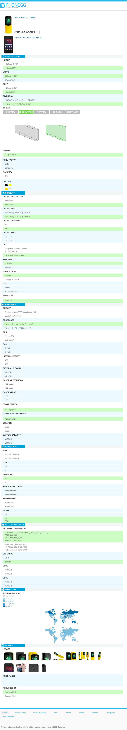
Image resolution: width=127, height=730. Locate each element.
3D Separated (26, 112)
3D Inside (57, 112)
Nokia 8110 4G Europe (25, 18)
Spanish (95, 713)
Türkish (68, 713)
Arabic (81, 713)
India (56, 713)
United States (20, 713)
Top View (41, 112)
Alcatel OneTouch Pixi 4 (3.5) (28, 37)
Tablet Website (8, 717)
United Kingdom (39, 713)
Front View (72, 112)
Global (4, 713)
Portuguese (110, 713)
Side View (10, 112)
